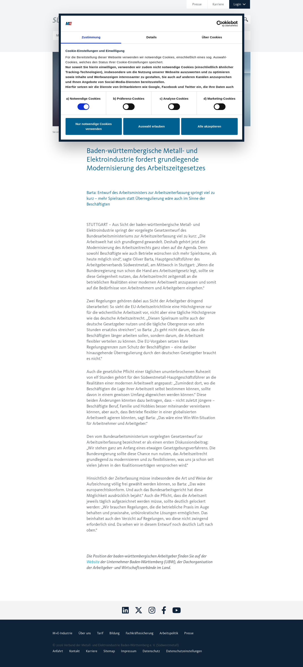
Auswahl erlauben (151, 112)
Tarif (100, 633)
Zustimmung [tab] (91, 23)
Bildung (114, 633)
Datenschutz (151, 651)
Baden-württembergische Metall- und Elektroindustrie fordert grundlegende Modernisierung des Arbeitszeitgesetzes (156, 132)
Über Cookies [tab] (212, 23)
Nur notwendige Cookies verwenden (93, 113)
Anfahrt (58, 651)
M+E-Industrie (62, 633)
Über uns (85, 633)
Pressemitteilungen (85, 132)
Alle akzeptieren (209, 112)
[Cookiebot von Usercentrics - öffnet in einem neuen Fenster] (220, 10)
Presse (69, 132)
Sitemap (109, 651)
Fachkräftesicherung (139, 633)
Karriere (91, 651)
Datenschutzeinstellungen (184, 651)
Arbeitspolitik (169, 633)
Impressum (128, 651)
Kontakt (74, 651)
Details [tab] (151, 23)
